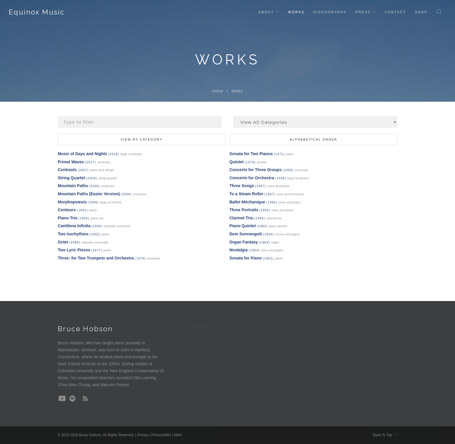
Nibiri (178, 435)
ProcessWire (161, 435)
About (266, 12)
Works (296, 12)
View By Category (141, 139)
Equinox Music (36, 12)
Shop (421, 12)
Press (363, 12)
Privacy (142, 435)
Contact (395, 12)
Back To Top (385, 435)
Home (217, 91)
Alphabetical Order (313, 139)
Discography (330, 12)
